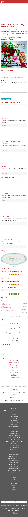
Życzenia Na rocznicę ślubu (14, 435)
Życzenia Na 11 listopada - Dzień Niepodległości (14, 441)
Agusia (4, 354)
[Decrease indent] (24, 83)
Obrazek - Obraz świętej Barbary (8, 313)
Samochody (6, 400)
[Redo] (3, 83)
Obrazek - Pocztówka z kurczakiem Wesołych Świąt (10, 310)
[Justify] (22, 83)
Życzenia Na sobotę (14, 443)
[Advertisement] (14, 11)
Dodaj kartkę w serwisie (5, 99)
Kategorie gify (13, 360)
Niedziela (5, 118)
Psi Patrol (10, 400)
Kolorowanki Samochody (14, 454)
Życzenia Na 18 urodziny (14, 447)
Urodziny (4, 166)
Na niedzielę (6, 193)
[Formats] (8, 83)
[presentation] (8, 96)
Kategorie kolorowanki (13, 364)
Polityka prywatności (14, 495)
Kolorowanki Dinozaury (14, 472)
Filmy (14, 487)
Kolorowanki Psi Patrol (14, 456)
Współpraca (14, 493)
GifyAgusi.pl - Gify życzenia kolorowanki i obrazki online (16, 513)
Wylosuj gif (14, 266)
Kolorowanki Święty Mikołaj (14, 464)
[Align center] (18, 83)
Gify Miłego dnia (14, 418)
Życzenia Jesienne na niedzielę (14, 437)
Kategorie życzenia (13, 362)
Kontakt (14, 491)
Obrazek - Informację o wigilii (7, 307)
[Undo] (2, 83)
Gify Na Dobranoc (14, 416)
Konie (22, 400)
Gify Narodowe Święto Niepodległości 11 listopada (14, 410)
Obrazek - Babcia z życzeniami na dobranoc (9, 301)
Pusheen (19, 400)
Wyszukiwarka (14, 497)
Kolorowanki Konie (14, 462)
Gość (3, 300)
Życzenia (14, 481)
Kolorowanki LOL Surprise (14, 468)
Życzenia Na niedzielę (13, 431)
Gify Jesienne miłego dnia (14, 426)
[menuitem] (2, 81)
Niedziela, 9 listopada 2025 (14, 322)
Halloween (19, 386)
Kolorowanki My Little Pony (14, 458)
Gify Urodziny (14, 412)
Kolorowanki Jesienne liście (14, 470)
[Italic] (14, 83)
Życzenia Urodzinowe (14, 433)
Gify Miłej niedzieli (14, 420)
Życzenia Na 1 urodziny (14, 445)
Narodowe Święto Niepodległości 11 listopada (13, 142)
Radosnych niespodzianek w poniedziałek (10, 281)
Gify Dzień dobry (14, 424)
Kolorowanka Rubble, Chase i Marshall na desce (11, 290)
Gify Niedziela (14, 408)
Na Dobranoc (24, 386)
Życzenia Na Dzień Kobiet (14, 439)
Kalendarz (14, 485)
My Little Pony (15, 400)
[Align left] (16, 83)
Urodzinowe (5, 216)
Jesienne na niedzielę (22, 392)
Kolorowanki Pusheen (14, 460)
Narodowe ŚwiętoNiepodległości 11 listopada (9, 386)
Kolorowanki (14, 483)
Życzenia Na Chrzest (14, 449)
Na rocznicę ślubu (7, 239)
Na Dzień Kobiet (14, 394)
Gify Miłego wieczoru (14, 422)
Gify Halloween (14, 414)
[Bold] (13, 83)
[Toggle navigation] (25, 2)
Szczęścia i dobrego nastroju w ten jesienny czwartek (12, 271)
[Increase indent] (25, 83)
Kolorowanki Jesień (14, 466)
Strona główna (14, 477)
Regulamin (14, 489)
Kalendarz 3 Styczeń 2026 (7, 304)
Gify (14, 479)
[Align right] (20, 83)
